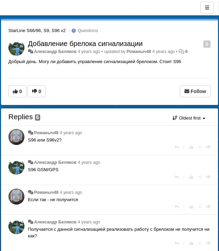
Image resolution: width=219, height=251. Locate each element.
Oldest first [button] (189, 118)
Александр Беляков (55, 51)
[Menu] (207, 8)
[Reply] (176, 147)
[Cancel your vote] (200, 147)
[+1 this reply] (191, 147)
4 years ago (71, 132)
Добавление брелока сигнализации (85, 43)
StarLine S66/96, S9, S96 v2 (37, 30)
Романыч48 (139, 51)
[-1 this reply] (208, 147)
